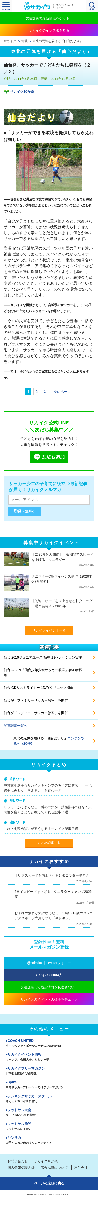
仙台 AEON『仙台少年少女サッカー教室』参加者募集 (43, 672)
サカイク (10, 41)
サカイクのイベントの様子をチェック (49, 999)
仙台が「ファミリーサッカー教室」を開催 (36, 700)
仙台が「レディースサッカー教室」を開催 (36, 713)
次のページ (62, 392)
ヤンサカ (49, 1140)
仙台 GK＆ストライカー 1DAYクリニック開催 (38, 688)
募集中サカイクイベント (51, 542)
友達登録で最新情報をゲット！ (49, 18)
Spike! (49, 1085)
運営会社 (81, 1167)
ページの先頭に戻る (49, 1183)
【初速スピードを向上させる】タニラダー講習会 (52, 875)
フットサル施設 (49, 1127)
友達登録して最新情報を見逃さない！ (49, 987)
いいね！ (49, 975)
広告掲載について (54, 1167)
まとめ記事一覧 (49, 843)
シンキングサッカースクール (49, 1099)
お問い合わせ (18, 1161)
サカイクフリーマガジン (49, 1071)
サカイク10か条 (22, 92)
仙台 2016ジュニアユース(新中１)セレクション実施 (43, 657)
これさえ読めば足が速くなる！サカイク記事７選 (41, 829)
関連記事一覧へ (15, 726)
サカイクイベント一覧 (49, 630)
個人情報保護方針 (21, 1167)
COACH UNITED (49, 1043)
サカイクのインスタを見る (49, 30)
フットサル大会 (49, 1113)
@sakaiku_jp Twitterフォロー (49, 963)
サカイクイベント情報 (49, 1057)
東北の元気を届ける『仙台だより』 (57, 41)
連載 (24, 41)
